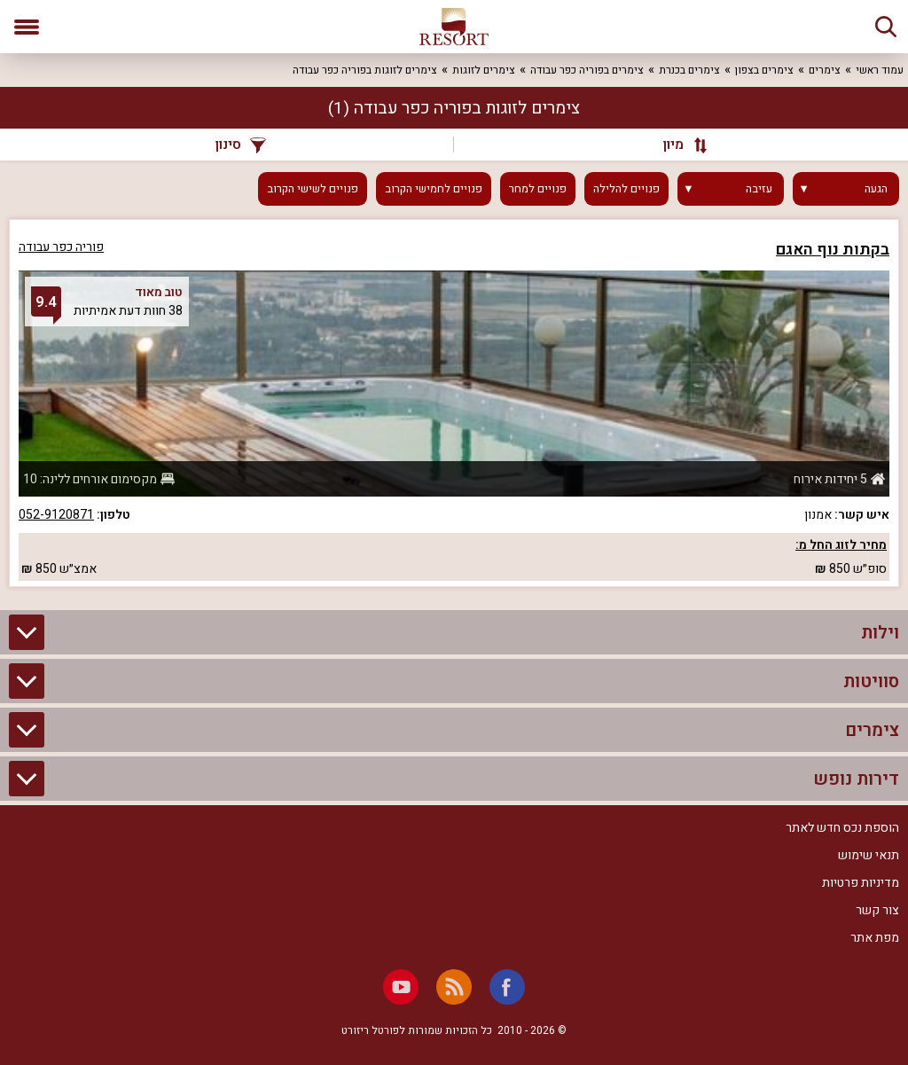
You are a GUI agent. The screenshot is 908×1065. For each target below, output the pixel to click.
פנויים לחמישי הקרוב (433, 189)
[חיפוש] (885, 26)
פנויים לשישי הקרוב (312, 189)
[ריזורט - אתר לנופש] (454, 26)
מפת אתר (874, 937)
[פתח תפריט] (26, 26)
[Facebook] (507, 987)
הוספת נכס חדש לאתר (842, 827)
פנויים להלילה (626, 189)
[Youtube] (401, 987)
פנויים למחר (538, 189)
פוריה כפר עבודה (61, 247)
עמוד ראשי (880, 70)
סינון (240, 144)
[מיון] (676, 144)
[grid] (454, 403)
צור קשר (877, 910)
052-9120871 (56, 514)
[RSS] (454, 987)
